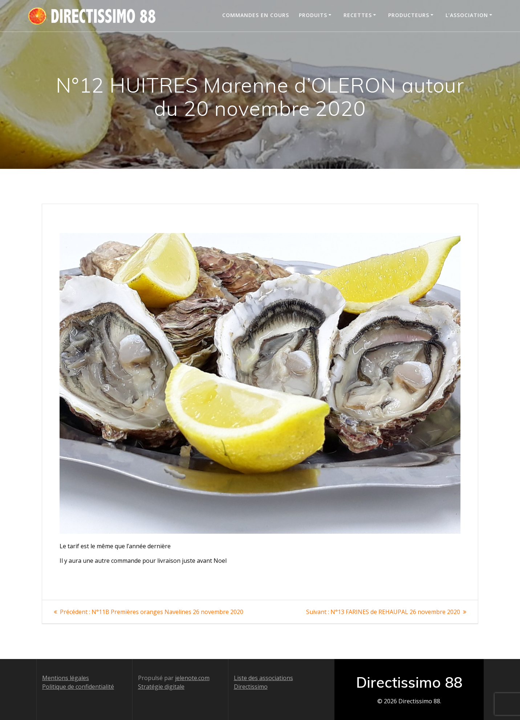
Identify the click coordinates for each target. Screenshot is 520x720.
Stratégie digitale (161, 687)
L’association (467, 15)
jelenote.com (192, 678)
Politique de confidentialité (78, 687)
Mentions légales (65, 678)
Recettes (358, 15)
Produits (313, 15)
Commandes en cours (255, 15)
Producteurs (408, 15)
